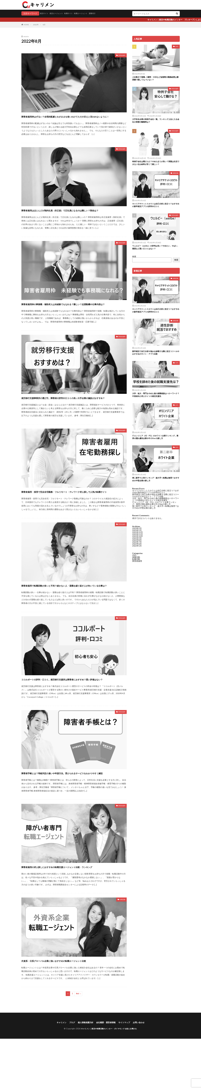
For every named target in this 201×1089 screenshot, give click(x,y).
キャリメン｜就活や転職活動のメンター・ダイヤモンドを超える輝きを (109, 1079)
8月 (44, 25)
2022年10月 (137, 332)
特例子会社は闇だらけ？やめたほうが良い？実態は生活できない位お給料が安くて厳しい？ (155, 165)
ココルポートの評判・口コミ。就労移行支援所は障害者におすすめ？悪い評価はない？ (74, 711)
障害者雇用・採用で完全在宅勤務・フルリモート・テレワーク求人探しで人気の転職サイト (73, 513)
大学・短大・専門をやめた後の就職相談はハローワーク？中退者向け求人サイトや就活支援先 (155, 401)
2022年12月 (137, 328)
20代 (176, 46)
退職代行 (100, 13)
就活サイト (45, 13)
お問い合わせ (143, 1072)
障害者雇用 (120, 56)
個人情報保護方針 (84, 1072)
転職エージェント (87, 13)
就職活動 (175, 175)
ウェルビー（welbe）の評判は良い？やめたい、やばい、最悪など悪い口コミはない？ (155, 251)
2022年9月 (137, 334)
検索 (134, 260)
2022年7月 (137, 337)
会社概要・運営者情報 (106, 1072)
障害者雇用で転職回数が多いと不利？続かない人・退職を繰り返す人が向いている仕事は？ (73, 612)
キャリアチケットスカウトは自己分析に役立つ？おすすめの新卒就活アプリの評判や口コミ (155, 208)
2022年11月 (137, 330)
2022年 (36, 25)
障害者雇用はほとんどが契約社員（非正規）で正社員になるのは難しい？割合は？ (74, 217)
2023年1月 (137, 326)
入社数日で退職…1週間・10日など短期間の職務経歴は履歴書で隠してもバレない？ (155, 79)
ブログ (68, 1072)
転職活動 (121, 945)
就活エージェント (59, 13)
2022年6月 (137, 339)
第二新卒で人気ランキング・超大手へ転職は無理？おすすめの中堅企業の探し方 (154, 487)
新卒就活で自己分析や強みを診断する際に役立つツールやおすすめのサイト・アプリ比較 (155, 358)
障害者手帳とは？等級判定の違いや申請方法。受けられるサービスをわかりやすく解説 (74, 810)
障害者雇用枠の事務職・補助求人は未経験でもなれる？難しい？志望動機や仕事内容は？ (73, 316)
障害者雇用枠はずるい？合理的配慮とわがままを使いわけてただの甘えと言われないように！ (72, 118)
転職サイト (73, 13)
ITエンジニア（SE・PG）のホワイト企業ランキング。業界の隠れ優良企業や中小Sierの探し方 (155, 444)
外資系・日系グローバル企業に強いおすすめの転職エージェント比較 (72, 1007)
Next (77, 1043)
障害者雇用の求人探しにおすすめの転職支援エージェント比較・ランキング (72, 909)
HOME (26, 25)
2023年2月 (137, 324)
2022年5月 (137, 341)
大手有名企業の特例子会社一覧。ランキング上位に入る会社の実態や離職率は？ (155, 122)
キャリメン (57, 1072)
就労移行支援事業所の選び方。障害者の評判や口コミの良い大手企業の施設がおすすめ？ (73, 415)
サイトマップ (127, 1072)
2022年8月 (137, 336)
